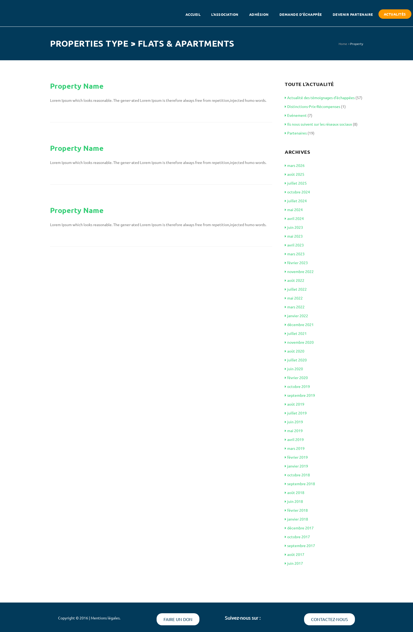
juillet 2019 (296, 412)
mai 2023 (294, 236)
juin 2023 (294, 227)
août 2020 (294, 351)
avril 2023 (294, 244)
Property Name (77, 85)
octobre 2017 (297, 536)
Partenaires (296, 132)
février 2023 (296, 262)
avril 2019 (294, 439)
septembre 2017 (300, 545)
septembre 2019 (300, 395)
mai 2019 (294, 430)
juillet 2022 (296, 289)
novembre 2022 (299, 271)
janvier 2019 (296, 465)
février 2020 (296, 377)
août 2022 (294, 280)
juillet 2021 (296, 333)
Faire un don (178, 619)
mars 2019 (295, 448)
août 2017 (294, 554)
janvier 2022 (296, 315)
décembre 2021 (299, 324)
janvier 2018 (296, 519)
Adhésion (259, 14)
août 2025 (294, 174)
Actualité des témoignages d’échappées (320, 97)
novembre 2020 (299, 342)
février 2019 (296, 457)
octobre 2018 (297, 474)
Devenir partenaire (353, 14)
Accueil (193, 14)
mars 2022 (295, 306)
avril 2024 (294, 218)
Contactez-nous (329, 619)
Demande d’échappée (300, 14)
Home (343, 44)
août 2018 (294, 492)
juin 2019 (294, 421)
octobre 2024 (297, 191)
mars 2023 (295, 253)
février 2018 (296, 510)
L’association (224, 14)
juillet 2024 (296, 200)
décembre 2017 (299, 527)
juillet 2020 (296, 359)
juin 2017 (294, 563)
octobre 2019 (297, 386)
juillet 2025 (296, 183)
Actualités (395, 14)
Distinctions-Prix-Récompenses (312, 106)
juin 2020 (294, 368)
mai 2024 (294, 209)
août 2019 (294, 404)
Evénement (296, 115)
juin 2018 (294, 501)
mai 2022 (294, 298)
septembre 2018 (300, 483)
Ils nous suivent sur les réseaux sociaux (318, 124)
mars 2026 (295, 165)
